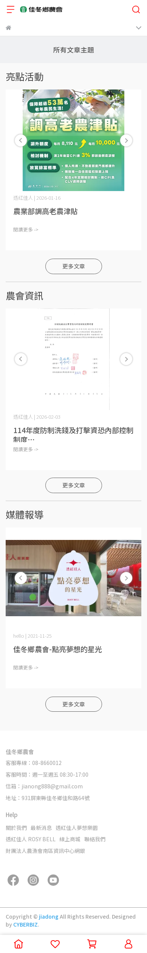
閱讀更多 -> (26, 229)
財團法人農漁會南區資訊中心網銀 (45, 850)
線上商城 (69, 839)
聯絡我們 (94, 839)
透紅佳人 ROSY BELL (31, 839)
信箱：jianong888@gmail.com (44, 786)
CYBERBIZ (25, 924)
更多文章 (73, 266)
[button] (126, 140)
